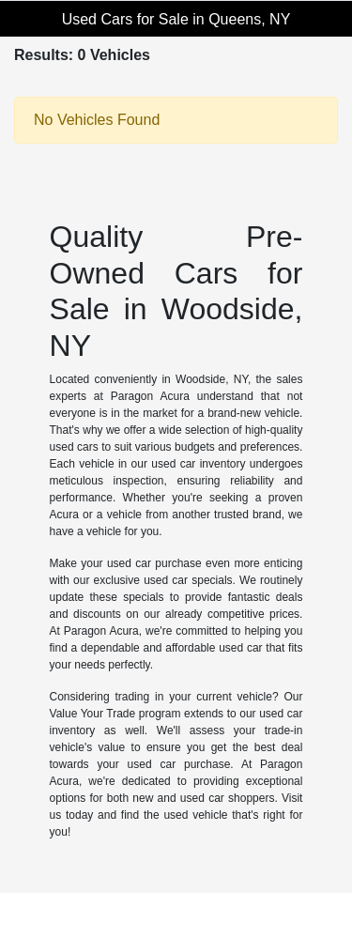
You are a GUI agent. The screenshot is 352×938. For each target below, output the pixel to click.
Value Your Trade (93, 713)
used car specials (188, 580)
